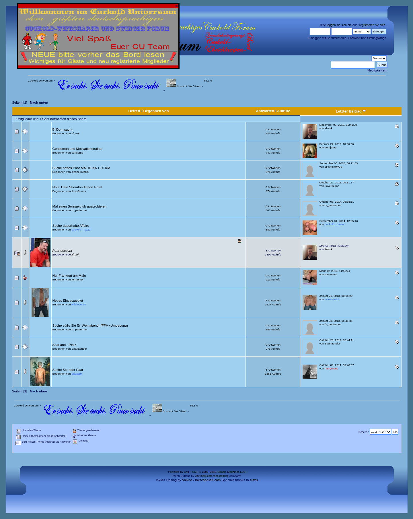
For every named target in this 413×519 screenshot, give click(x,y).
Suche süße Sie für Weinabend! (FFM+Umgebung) (90, 325)
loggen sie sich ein (339, 25)
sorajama (77, 152)
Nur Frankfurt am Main (69, 275)
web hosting (221, 475)
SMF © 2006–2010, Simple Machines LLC (218, 471)
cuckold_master (81, 229)
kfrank (75, 133)
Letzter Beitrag (351, 111)
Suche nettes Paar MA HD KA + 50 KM (81, 168)
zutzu (254, 480)
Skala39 (76, 373)
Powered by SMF (179, 471)
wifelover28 (78, 304)
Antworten (265, 111)
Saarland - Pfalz (64, 344)
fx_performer (79, 210)
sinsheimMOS (80, 171)
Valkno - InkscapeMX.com (201, 480)
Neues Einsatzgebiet (67, 300)
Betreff (134, 111)
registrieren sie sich (372, 25)
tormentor (77, 279)
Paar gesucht (62, 250)
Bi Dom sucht (62, 129)
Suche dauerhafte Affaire (70, 225)
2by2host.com (204, 475)
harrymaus (331, 368)
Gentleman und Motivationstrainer (77, 148)
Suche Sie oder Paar (67, 369)
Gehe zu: (364, 432)
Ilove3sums (78, 191)
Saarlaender (79, 348)
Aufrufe (283, 111)
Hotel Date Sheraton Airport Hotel (77, 187)
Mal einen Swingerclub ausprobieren (79, 206)
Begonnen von (156, 111)
